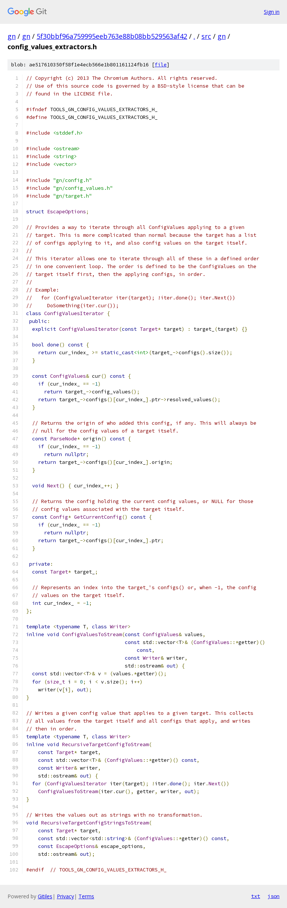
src (206, 36)
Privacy (65, 896)
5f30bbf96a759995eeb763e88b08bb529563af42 (112, 36)
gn (11, 36)
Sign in (272, 11)
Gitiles (45, 896)
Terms (86, 896)
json (274, 896)
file (161, 65)
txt (255, 896)
